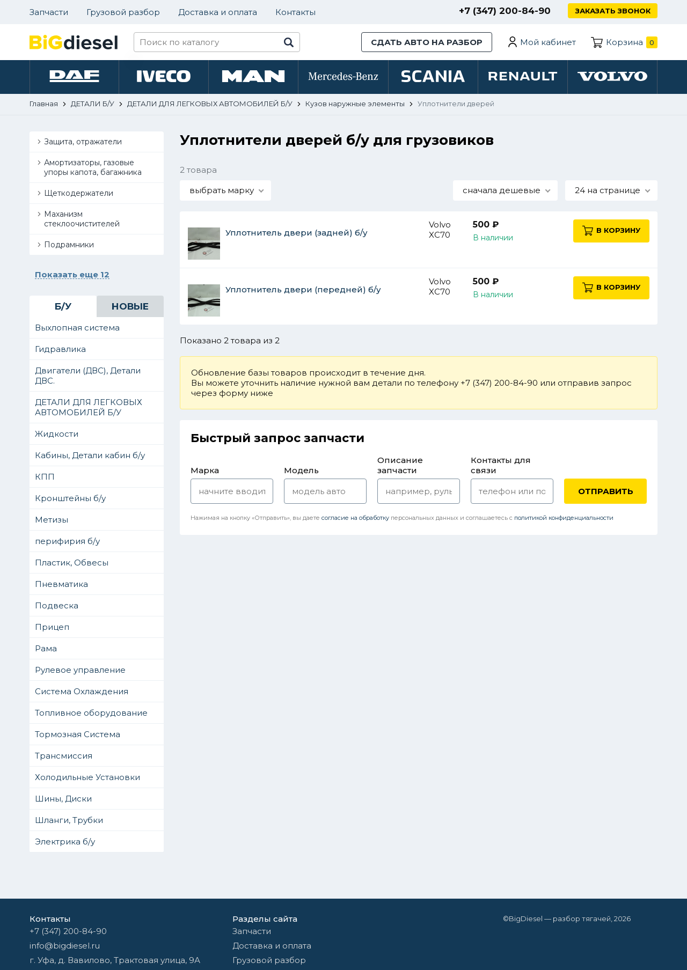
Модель (301, 471)
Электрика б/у (65, 842)
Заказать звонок (612, 10)
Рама (46, 649)
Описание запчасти (400, 466)
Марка (205, 471)
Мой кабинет (548, 42)
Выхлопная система (77, 329)
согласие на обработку (355, 519)
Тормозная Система (77, 735)
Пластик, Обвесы (71, 564)
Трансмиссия (63, 757)
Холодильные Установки (87, 778)
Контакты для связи (501, 466)
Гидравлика (60, 350)
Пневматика (61, 585)
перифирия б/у (67, 542)
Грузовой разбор (123, 12)
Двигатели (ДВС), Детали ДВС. (88, 376)
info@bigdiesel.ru (65, 945)
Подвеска (56, 606)
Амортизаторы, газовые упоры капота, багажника (93, 168)
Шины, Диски (63, 800)
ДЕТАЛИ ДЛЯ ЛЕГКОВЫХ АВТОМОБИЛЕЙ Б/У (88, 408)
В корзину (614, 231)
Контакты (295, 12)
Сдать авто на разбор (427, 42)
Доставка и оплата (217, 12)
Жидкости (56, 435)
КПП (45, 478)
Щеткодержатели (78, 194)
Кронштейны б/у (70, 499)
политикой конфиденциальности (563, 519)
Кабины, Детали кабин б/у (90, 456)
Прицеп (52, 628)
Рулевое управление (80, 671)
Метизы (51, 521)
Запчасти (49, 12)
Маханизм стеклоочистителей (82, 220)
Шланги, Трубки (69, 821)
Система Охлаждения (81, 692)
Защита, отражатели (83, 143)
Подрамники (69, 246)
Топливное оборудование (91, 714)
